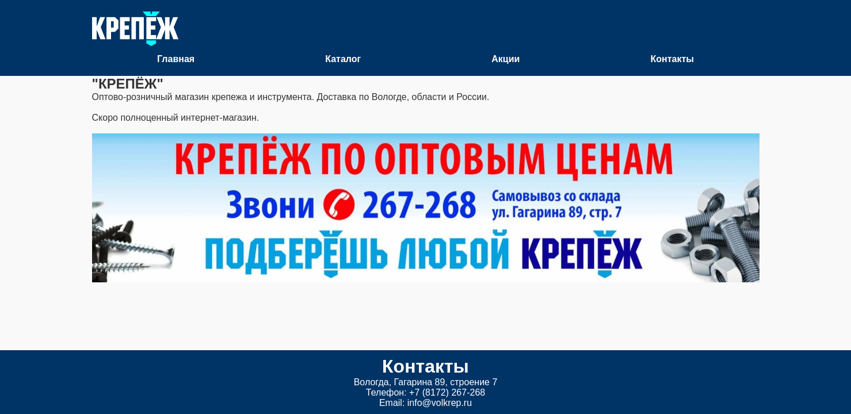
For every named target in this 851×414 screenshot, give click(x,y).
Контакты (671, 59)
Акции (505, 59)
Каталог (343, 59)
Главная (175, 59)
